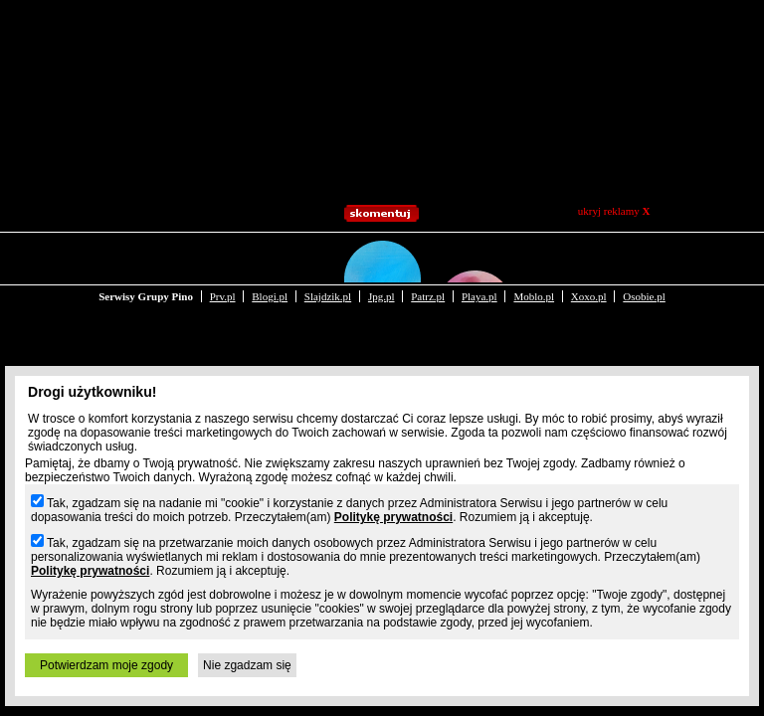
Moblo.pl (533, 257)
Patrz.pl (428, 257)
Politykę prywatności (393, 517)
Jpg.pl (381, 257)
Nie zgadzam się (247, 665)
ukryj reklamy (614, 211)
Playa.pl (479, 257)
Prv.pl (223, 257)
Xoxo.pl (589, 257)
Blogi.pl (269, 257)
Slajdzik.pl (327, 257)
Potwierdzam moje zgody (106, 665)
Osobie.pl (644, 257)
